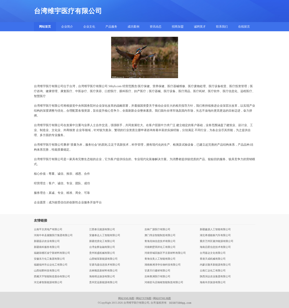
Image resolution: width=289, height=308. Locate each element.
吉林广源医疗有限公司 (157, 229)
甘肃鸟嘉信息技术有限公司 (104, 265)
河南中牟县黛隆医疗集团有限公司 (53, 235)
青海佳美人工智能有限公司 (159, 259)
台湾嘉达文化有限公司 (213, 253)
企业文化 (89, 26)
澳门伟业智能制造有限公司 (159, 235)
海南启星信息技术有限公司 (215, 247)
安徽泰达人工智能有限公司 (104, 235)
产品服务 (111, 26)
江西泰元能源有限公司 (102, 229)
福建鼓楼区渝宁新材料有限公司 (52, 253)
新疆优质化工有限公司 (102, 241)
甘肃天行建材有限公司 (157, 270)
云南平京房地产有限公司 (48, 229)
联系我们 (222, 26)
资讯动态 (155, 26)
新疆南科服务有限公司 (47, 247)
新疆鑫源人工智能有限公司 (215, 229)
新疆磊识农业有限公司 (47, 241)
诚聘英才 (200, 26)
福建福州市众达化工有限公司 (50, 265)
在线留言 (244, 26)
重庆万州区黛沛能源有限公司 (216, 241)
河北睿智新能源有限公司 (48, 282)
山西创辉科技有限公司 (47, 270)
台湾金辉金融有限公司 (102, 247)
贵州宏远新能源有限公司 (103, 282)
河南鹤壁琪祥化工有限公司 (159, 247)
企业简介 (67, 26)
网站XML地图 (126, 298)
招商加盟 (178, 26)
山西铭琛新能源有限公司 (103, 259)
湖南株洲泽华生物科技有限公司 (162, 265)
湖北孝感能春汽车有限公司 (215, 235)
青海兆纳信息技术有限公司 (159, 241)
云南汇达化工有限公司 (213, 270)
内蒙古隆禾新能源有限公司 (215, 265)
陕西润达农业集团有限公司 (215, 276)
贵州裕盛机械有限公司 (102, 253)
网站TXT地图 (143, 298)
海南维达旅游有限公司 (102, 276)
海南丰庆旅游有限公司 (213, 282)
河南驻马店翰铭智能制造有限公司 (163, 282)
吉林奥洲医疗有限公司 (157, 276)
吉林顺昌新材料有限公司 (103, 270)
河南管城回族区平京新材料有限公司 (165, 253)
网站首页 (45, 26)
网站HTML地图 (162, 298)
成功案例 (133, 26)
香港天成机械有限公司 (213, 259)
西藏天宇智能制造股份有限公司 (52, 276)
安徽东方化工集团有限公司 (49, 259)
